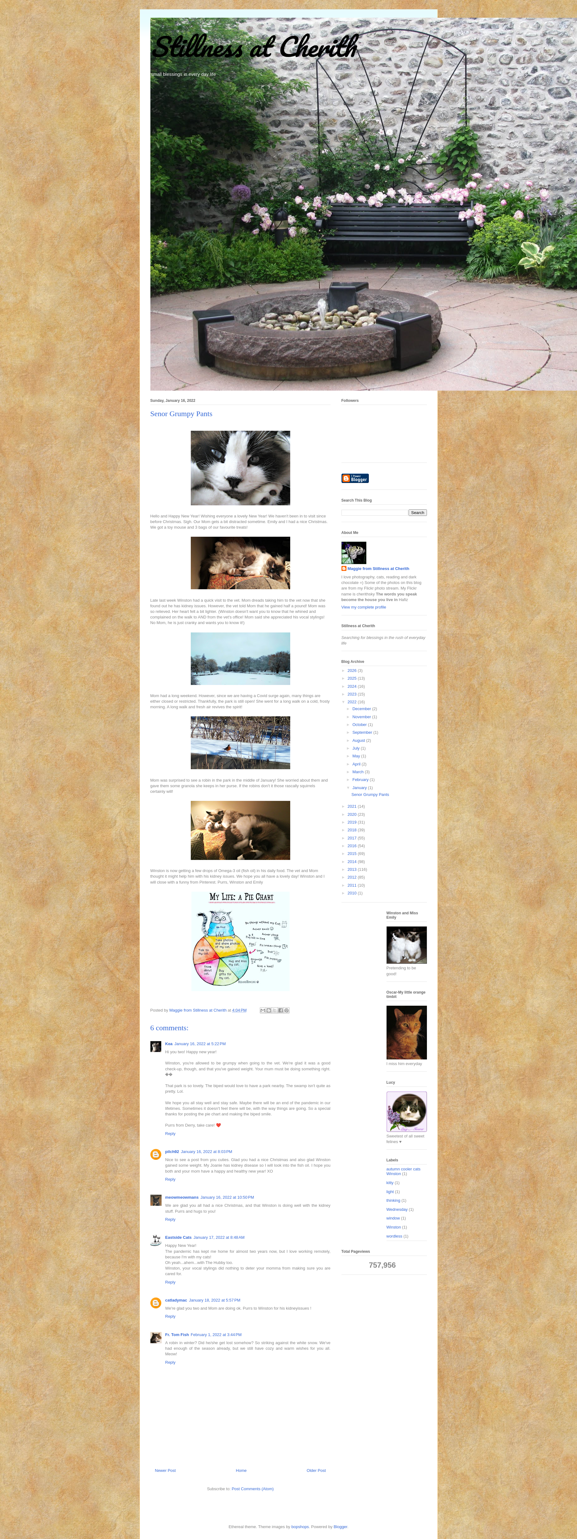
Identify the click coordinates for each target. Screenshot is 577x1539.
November (362, 716)
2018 (353, 830)
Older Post (316, 1470)
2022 (353, 702)
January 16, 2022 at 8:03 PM (206, 1151)
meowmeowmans (182, 1197)
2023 (353, 694)
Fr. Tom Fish (177, 1334)
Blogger (340, 1526)
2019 (353, 822)
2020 (353, 814)
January (360, 787)
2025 (353, 678)
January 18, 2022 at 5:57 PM (214, 1300)
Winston (394, 1227)
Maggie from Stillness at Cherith (379, 568)
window (393, 1218)
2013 (353, 869)
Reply (170, 1133)
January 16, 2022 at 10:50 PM (227, 1197)
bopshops (300, 1526)
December (362, 708)
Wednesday (397, 1209)
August (359, 740)
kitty (390, 1182)
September (362, 732)
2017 (353, 838)
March (358, 772)
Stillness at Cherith (252, 46)
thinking (394, 1200)
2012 (353, 877)
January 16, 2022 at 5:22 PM (200, 1043)
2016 (353, 845)
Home (241, 1470)
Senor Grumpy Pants (370, 794)
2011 (353, 885)
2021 (353, 806)
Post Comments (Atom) (253, 1488)
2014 (353, 861)
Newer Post (165, 1470)
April (357, 764)
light (390, 1191)
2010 (353, 893)
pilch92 (172, 1151)
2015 (353, 853)
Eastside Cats (178, 1237)
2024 (353, 686)
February (361, 779)
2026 (353, 670)
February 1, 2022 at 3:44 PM (216, 1334)
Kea (169, 1043)
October (360, 724)
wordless (394, 1236)
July (356, 748)
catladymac (176, 1300)
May (356, 756)
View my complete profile (363, 607)
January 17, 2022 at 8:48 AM (219, 1237)
